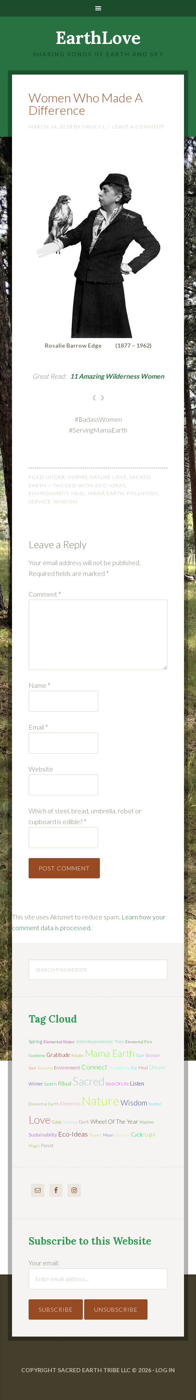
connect (94, 1067)
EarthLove (98, 38)
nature (100, 1100)
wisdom (65, 501)
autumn (45, 1067)
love (40, 1119)
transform (119, 1067)
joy (133, 1067)
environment (49, 493)
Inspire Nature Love (97, 477)
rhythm (147, 1122)
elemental (70, 1103)
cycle (137, 1134)
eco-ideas (110, 485)
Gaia (56, 1121)
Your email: (44, 1263)
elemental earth (44, 1103)
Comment (45, 594)
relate (77, 1055)
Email (38, 727)
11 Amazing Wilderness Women (117, 376)
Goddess (37, 1055)
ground (70, 1122)
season (152, 1055)
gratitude (58, 1055)
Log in (165, 1369)
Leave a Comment (138, 126)
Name (40, 685)
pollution (142, 493)
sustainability (43, 1134)
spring (35, 1041)
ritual (64, 1083)
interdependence (94, 1041)
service (40, 501)
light (150, 1135)
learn (50, 1084)
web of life (117, 1083)
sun (140, 1055)
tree (119, 1041)
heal (78, 493)
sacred (88, 1081)
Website (41, 769)
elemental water (59, 1041)
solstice (122, 1134)
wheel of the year (114, 1121)
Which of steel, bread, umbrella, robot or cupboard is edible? (85, 816)
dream (157, 1067)
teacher (154, 1103)
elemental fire (138, 1041)
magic (34, 1145)
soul (32, 1067)
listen (137, 1083)
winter (36, 1083)
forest (47, 1145)
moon (108, 1134)
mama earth (106, 493)
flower (95, 1134)
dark (84, 1121)
